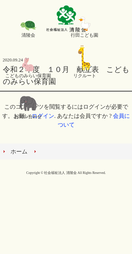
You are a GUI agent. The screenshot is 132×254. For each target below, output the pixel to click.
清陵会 (28, 35)
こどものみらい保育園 (28, 75)
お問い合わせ (28, 116)
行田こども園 (84, 35)
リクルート (84, 75)
